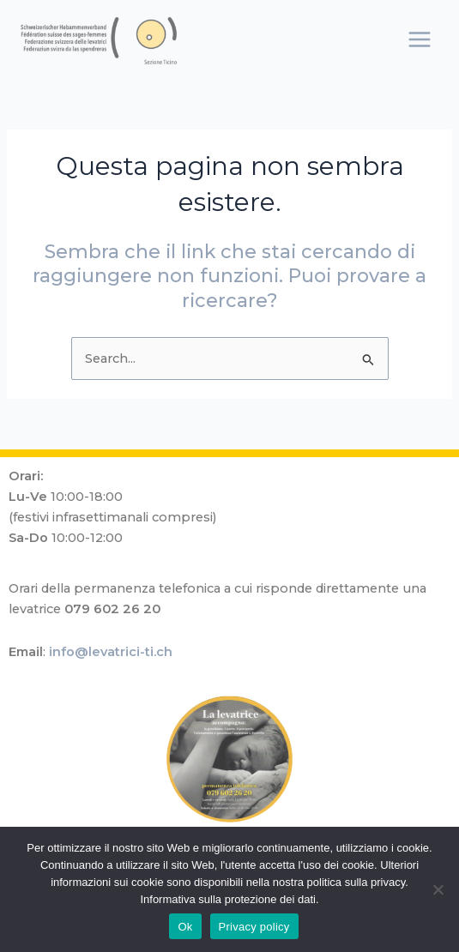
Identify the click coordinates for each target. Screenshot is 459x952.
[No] (437, 889)
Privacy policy (254, 926)
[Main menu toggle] (419, 39)
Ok (185, 926)
